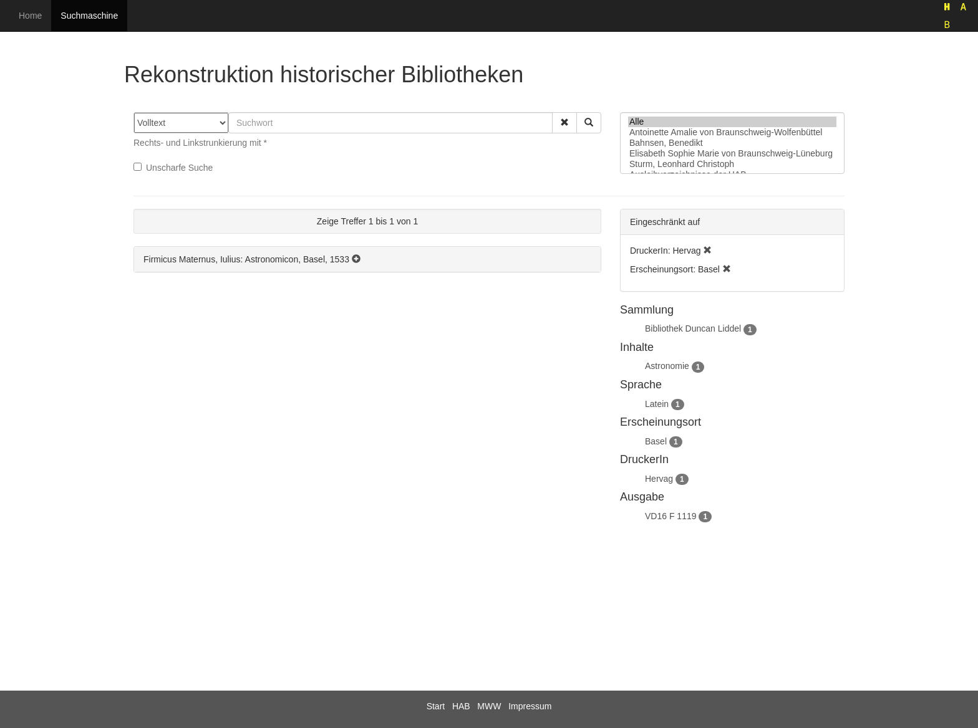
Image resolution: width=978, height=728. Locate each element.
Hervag (659, 479)
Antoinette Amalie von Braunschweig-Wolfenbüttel (732, 132)
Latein (657, 404)
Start (436, 706)
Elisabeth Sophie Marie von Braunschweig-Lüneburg (732, 153)
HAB (461, 706)
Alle (732, 122)
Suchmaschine (89, 16)
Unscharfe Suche (173, 168)
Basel (656, 441)
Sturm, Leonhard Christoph (732, 164)
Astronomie (667, 366)
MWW (489, 706)
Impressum (529, 706)
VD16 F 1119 (671, 516)
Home (30, 16)
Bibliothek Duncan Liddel (693, 328)
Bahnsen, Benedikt (732, 143)
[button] (564, 122)
